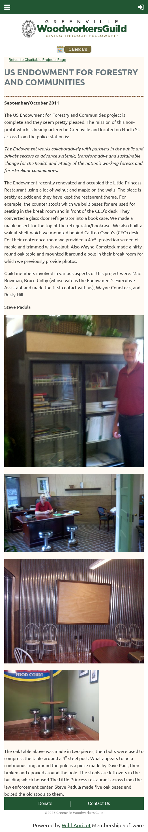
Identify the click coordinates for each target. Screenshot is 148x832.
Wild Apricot (76, 825)
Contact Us (99, 803)
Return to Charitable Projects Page (37, 60)
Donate (45, 803)
